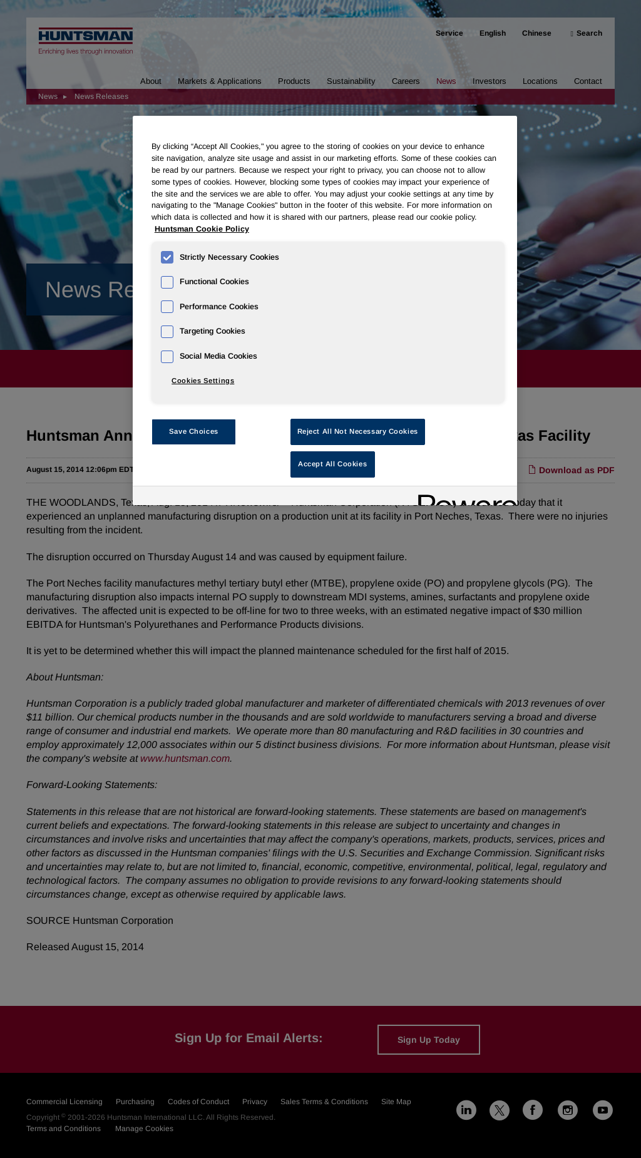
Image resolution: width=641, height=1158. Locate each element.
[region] (325, 310)
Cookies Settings (203, 380)
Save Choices (193, 431)
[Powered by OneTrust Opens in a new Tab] (463, 497)
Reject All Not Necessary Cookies (357, 431)
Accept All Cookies (332, 464)
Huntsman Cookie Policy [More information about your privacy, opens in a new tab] (202, 229)
